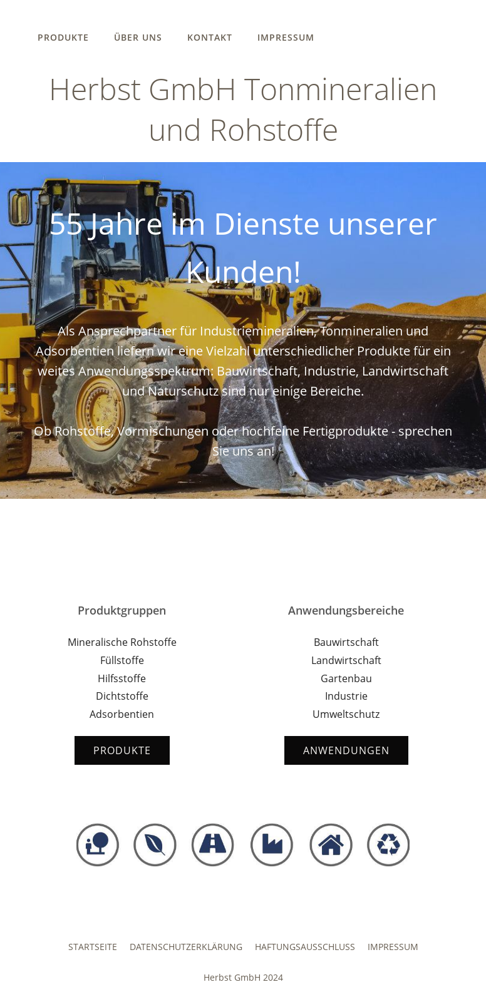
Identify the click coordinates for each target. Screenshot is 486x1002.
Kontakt (209, 37)
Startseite (92, 947)
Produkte (63, 37)
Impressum (285, 37)
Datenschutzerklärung (186, 947)
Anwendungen (346, 750)
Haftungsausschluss (305, 947)
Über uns (138, 37)
